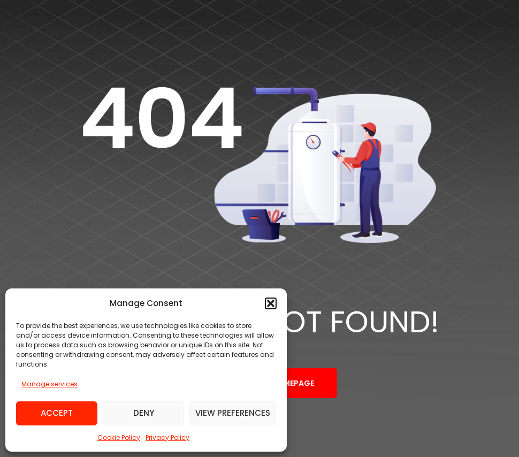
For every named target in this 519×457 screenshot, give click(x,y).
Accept (57, 412)
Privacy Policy (167, 437)
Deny (143, 412)
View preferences (232, 412)
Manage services (49, 384)
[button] (270, 303)
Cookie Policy (118, 437)
